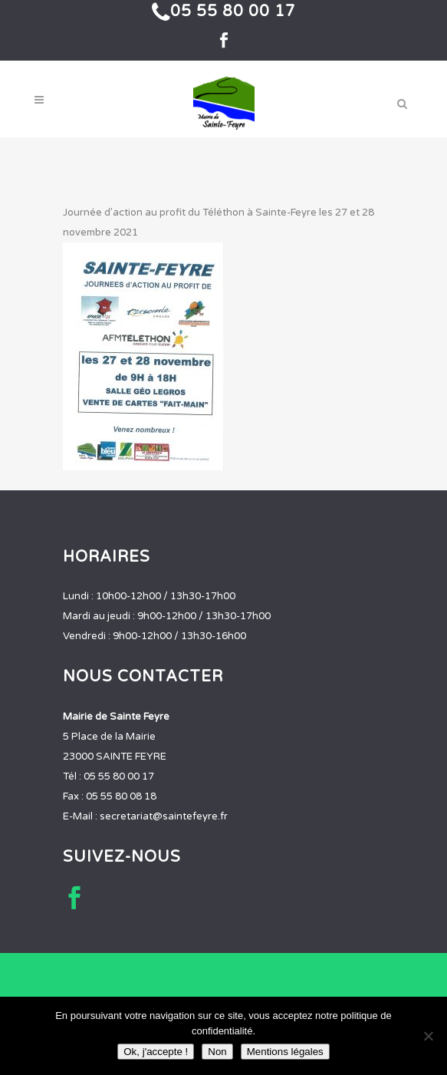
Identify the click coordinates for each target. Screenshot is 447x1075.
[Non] (427, 1036)
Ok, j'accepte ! (155, 1051)
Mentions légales (285, 1051)
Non (217, 1051)
